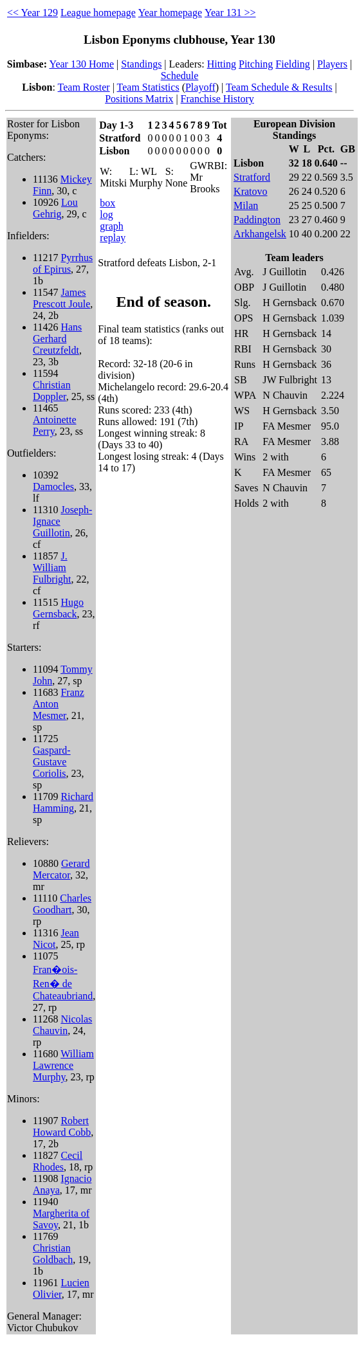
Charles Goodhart (62, 904)
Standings (141, 64)
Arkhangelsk (260, 233)
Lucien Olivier (61, 1288)
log (106, 214)
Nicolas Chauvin (62, 1025)
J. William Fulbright (52, 567)
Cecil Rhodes (57, 1161)
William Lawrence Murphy (63, 1065)
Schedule (180, 75)
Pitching (256, 64)
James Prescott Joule (61, 298)
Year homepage (170, 12)
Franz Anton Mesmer (58, 704)
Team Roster (84, 87)
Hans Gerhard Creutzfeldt (57, 339)
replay (112, 237)
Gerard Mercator (61, 869)
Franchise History (217, 98)
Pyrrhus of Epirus (63, 263)
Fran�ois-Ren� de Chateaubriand (63, 982)
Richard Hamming (63, 802)
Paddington (257, 219)
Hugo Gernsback (58, 608)
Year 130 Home (81, 64)
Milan (246, 205)
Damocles (53, 486)
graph (111, 226)
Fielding (292, 64)
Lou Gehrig (55, 208)
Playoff (200, 87)
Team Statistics (148, 87)
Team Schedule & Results (279, 87)
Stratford (252, 177)
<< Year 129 (32, 12)
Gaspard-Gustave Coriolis (52, 762)
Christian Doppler (52, 390)
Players (332, 64)
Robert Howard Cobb (62, 1126)
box (107, 202)
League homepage (98, 12)
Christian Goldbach (53, 1253)
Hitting (221, 64)
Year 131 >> (230, 12)
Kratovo (250, 191)
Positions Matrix (139, 98)
